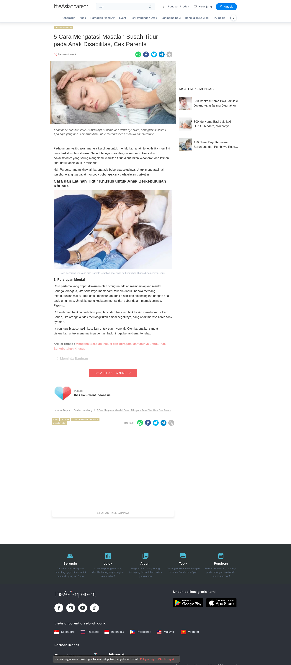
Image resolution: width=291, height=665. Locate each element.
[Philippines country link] (140, 632)
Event (122, 18)
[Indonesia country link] (114, 632)
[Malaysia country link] (166, 632)
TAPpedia (219, 18)
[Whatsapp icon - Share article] (138, 54)
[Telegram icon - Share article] (162, 54)
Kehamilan (68, 18)
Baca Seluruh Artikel (113, 372)
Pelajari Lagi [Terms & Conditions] (147, 659)
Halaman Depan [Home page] (62, 410)
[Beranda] (70, 564)
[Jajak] (108, 564)
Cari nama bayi (171, 18)
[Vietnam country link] (190, 632)
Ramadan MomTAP (102, 18)
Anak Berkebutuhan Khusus (85, 419)
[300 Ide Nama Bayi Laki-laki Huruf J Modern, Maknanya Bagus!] (208, 124)
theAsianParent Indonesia (92, 395)
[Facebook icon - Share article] (146, 54)
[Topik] (183, 564)
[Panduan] (220, 564)
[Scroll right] (234, 18)
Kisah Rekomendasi (197, 89)
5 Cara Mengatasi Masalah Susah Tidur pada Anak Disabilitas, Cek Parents (134, 410)
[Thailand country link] (90, 632)
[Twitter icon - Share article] (154, 54)
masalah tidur (59, 423)
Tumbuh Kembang (63, 27)
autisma (65, 419)
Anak (83, 18)
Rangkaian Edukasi (197, 18)
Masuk (226, 6)
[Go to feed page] (71, 8)
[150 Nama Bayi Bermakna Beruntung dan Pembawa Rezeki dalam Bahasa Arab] (208, 144)
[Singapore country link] (64, 632)
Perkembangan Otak (144, 18)
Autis (55, 419)
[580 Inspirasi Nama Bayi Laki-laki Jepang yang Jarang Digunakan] (208, 103)
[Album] (145, 564)
